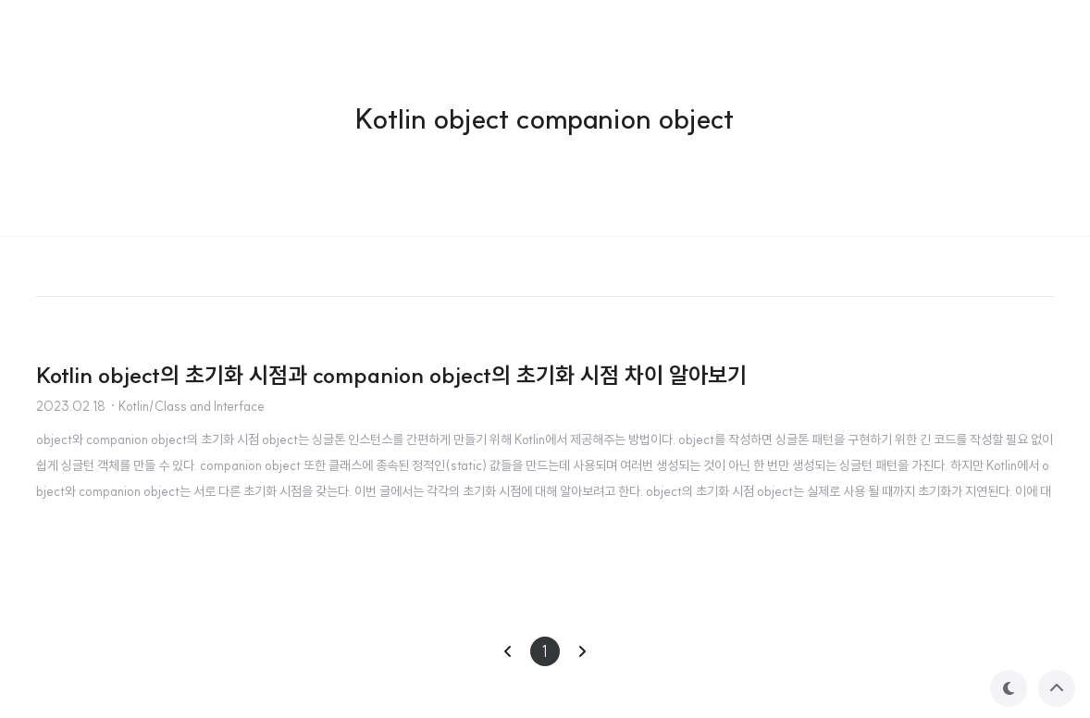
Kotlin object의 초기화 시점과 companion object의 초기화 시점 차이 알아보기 (391, 375)
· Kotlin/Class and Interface (187, 406)
